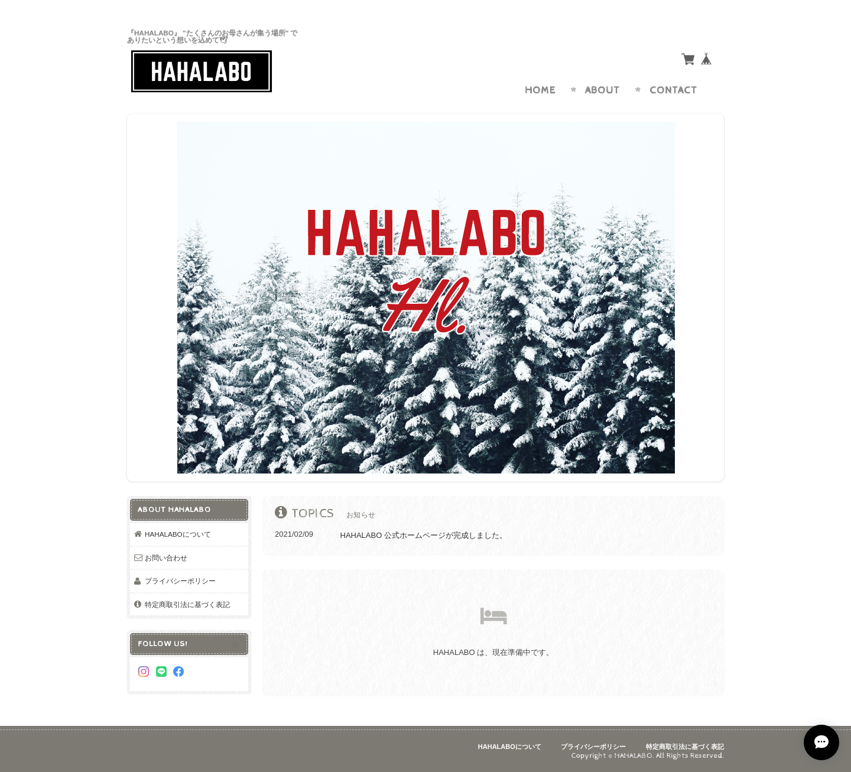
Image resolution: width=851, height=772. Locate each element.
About (602, 90)
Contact (673, 90)
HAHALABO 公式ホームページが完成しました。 (423, 535)
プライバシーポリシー (180, 581)
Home (540, 90)
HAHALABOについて (178, 534)
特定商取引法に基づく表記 (187, 604)
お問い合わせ (166, 558)
